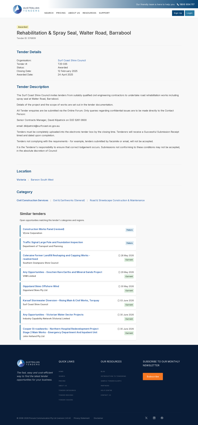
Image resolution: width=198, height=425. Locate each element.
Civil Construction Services (32, 200)
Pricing (64, 13)
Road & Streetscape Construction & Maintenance (117, 200)
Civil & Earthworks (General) (69, 200)
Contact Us (107, 395)
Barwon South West (42, 179)
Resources (100, 13)
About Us (81, 13)
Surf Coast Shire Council (72, 60)
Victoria (21, 179)
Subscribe (153, 376)
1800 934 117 (187, 4)
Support (118, 13)
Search (49, 13)
